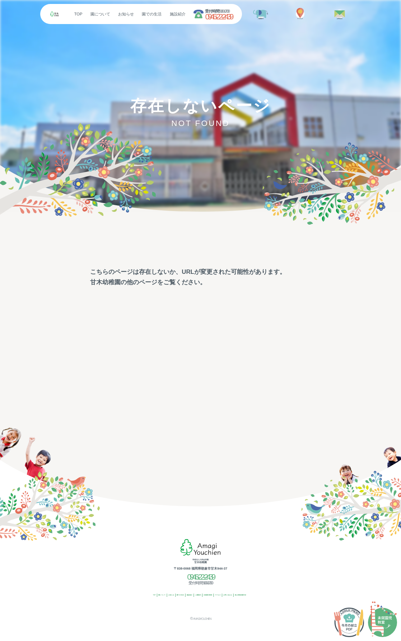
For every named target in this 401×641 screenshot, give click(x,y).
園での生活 (172, 14)
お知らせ (146, 14)
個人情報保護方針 (286, 595)
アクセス (237, 595)
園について (120, 14)
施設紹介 (198, 14)
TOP (98, 14)
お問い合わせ (258, 595)
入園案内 (194, 595)
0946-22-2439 (238, 16)
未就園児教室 (215, 595)
